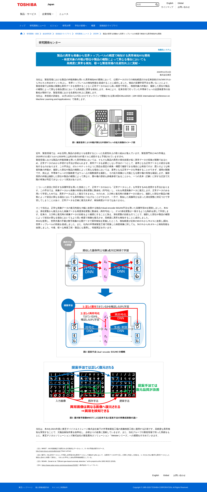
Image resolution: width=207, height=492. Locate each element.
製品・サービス (28, 14)
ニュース (63, 14)
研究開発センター (50, 42)
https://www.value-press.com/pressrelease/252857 (60, 465)
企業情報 (47, 14)
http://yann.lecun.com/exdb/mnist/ (48, 451)
